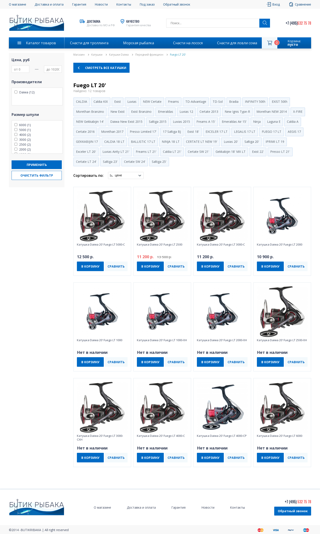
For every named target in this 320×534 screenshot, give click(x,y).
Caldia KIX (101, 101)
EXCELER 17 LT (217, 131)
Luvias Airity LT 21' (115, 151)
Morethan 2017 (112, 131)
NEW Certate (152, 101)
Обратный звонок (176, 4)
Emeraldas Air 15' (234, 121)
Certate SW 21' (198, 151)
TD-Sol (218, 101)
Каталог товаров (41, 42)
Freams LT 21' (146, 151)
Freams (173, 101)
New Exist (117, 111)
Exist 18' (193, 131)
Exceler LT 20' (86, 151)
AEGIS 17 (294, 131)
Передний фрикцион (149, 54)
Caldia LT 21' (172, 151)
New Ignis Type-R (237, 111)
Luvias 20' (231, 141)
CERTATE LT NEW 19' (201, 141)
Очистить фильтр (36, 175)
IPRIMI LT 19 (275, 141)
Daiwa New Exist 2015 (126, 121)
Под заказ (147, 4)
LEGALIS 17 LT (244, 131)
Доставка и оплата (49, 4)
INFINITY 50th (255, 101)
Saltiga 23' (110, 161)
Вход (276, 4)
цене (118, 175)
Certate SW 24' (134, 161)
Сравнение (303, 4)
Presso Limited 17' (143, 131)
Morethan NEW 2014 (271, 111)
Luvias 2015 (181, 121)
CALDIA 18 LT (114, 141)
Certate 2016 (85, 131)
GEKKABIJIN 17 (87, 141)
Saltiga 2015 (157, 121)
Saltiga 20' (251, 141)
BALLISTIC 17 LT (143, 141)
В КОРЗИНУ (90, 266)
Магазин (79, 54)
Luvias (131, 101)
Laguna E (273, 121)
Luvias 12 (186, 111)
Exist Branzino (141, 111)
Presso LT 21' (280, 151)
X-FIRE (297, 111)
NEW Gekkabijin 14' (90, 121)
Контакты (123, 4)
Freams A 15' (205, 121)
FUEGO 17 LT (271, 131)
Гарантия (79, 4)
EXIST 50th (279, 101)
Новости (101, 4)
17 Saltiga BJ (172, 131)
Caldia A (292, 121)
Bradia (233, 101)
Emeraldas (165, 111)
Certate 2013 (209, 111)
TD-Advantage (195, 101)
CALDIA (81, 101)
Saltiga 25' (159, 161)
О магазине (17, 4)
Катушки (96, 54)
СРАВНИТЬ (116, 266)
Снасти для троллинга (89, 42)
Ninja (257, 121)
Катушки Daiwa (119, 54)
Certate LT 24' (86, 161)
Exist (117, 101)
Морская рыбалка (138, 42)
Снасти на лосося (188, 42)
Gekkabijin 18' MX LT (231, 151)
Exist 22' (258, 151)
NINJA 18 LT (171, 141)
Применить (37, 165)
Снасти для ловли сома (237, 42)
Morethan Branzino (90, 111)
